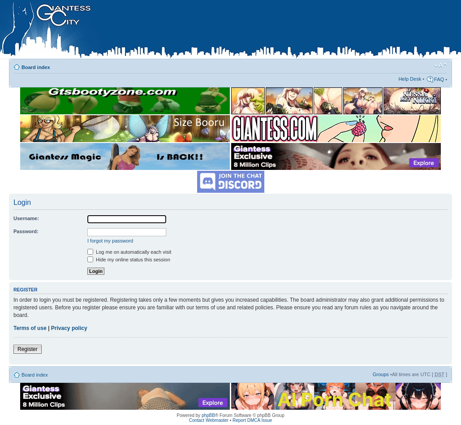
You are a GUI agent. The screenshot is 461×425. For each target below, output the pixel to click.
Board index (36, 67)
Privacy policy (69, 328)
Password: (26, 231)
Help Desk (409, 79)
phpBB (208, 415)
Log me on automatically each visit (129, 252)
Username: (26, 218)
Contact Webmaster (208, 420)
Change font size (440, 65)
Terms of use (30, 328)
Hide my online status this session (128, 259)
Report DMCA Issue (252, 420)
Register (27, 349)
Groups (381, 374)
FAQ (439, 79)
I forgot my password (110, 240)
